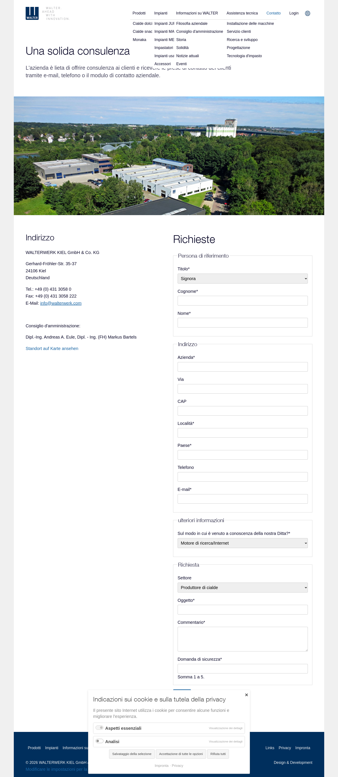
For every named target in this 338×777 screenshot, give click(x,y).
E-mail (184, 489)
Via (181, 379)
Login (294, 13)
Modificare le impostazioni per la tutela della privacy (75, 769)
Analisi (112, 741)
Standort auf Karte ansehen (52, 348)
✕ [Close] (246, 695)
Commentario (191, 622)
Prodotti (139, 13)
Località (186, 423)
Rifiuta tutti (218, 754)
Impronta (302, 748)
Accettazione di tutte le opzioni (181, 754)
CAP (182, 401)
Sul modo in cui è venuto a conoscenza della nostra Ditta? (234, 533)
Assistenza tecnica (242, 13)
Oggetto (186, 600)
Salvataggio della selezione (132, 754)
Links (270, 748)
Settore (184, 577)
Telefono (186, 467)
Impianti (160, 13)
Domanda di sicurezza (200, 659)
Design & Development (293, 762)
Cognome (188, 291)
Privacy (285, 748)
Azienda (186, 357)
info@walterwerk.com (60, 303)
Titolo (184, 268)
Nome (184, 313)
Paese (185, 445)
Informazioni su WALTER (197, 13)
